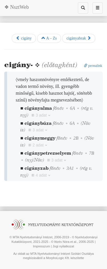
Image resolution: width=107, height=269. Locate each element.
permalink (93, 66)
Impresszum (41, 246)
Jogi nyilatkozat (63, 246)
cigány (24, 38)
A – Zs (49, 38)
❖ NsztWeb (16, 7)
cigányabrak (78, 38)
